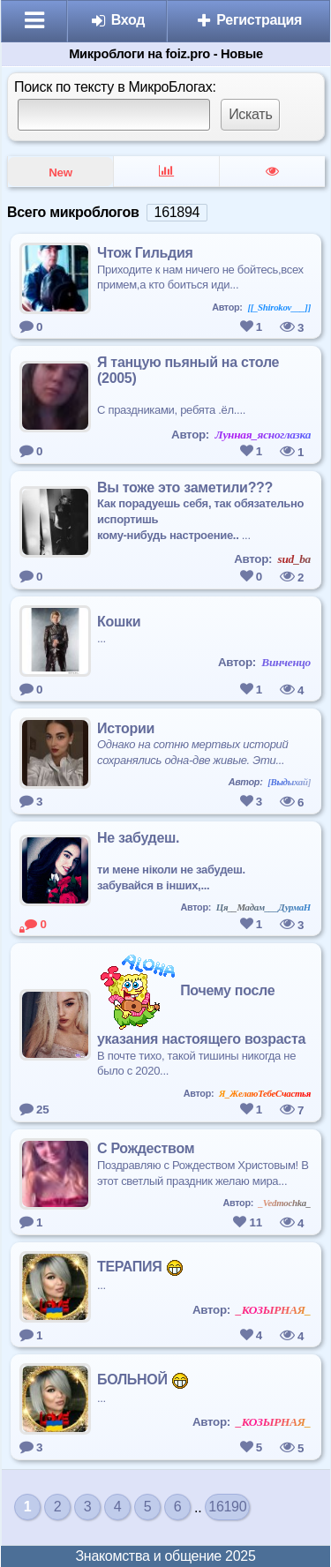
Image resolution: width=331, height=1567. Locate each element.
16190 (227, 1506)
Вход (118, 19)
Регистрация (248, 19)
